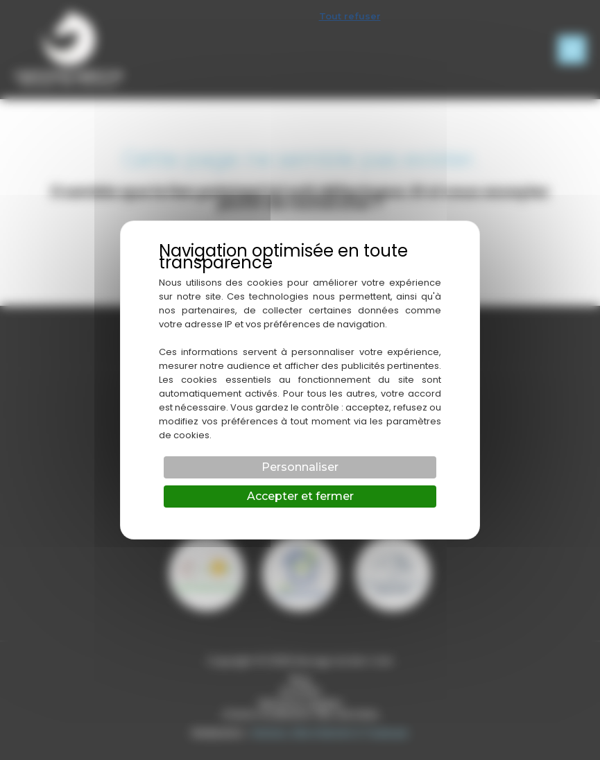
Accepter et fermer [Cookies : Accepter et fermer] (300, 496)
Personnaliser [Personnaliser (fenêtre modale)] (300, 467)
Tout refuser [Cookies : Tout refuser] (350, 15)
